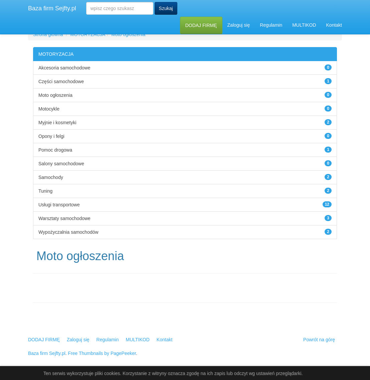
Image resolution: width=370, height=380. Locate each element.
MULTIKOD (304, 25)
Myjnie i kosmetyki (57, 122)
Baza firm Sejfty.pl (52, 8)
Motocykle (48, 109)
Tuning (45, 191)
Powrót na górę (319, 339)
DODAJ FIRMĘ (201, 25)
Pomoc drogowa (55, 150)
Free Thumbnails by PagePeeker (102, 353)
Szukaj (166, 8)
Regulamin (271, 25)
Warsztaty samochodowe (64, 218)
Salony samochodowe (61, 163)
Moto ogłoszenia (128, 34)
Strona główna (48, 34)
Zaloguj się (238, 25)
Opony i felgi (51, 136)
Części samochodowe (61, 81)
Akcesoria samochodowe (64, 67)
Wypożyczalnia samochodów (68, 232)
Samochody (50, 177)
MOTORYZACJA (87, 34)
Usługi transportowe (59, 204)
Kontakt (334, 25)
